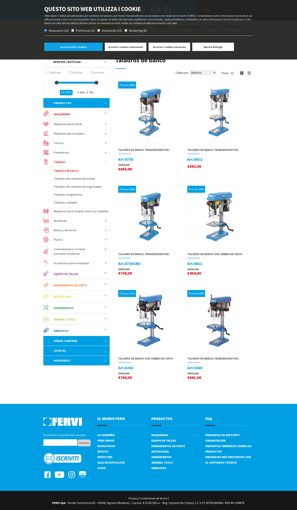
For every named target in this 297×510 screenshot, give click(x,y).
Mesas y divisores (65, 230)
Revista (102, 451)
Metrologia (62, 296)
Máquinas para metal (68, 124)
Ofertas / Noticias (79, 62)
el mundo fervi (111, 418)
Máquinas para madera (69, 133)
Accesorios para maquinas (71, 263)
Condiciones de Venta (153, 498)
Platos (58, 239)
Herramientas (64, 308)
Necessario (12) (59, 30)
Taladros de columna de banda (74, 178)
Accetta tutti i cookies (73, 47)
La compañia (106, 435)
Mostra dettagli (213, 47)
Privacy (133, 498)
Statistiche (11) (112, 30)
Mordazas (60, 220)
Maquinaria (62, 114)
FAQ (208, 418)
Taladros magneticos (68, 194)
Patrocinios (106, 446)
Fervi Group (106, 440)
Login (101, 468)
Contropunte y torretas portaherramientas (69, 251)
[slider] (57, 83)
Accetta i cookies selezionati (125, 47)
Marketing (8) (138, 30)
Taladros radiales (65, 202)
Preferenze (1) (85, 30)
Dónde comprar (80, 341)
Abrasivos (61, 331)
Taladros (60, 162)
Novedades (80, 360)
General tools (64, 319)
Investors (105, 457)
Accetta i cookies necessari (169, 47)
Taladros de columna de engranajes (77, 186)
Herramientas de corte (70, 285)
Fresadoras (61, 152)
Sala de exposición (111, 462)
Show (224, 73)
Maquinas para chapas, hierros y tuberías (81, 211)
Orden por (182, 72)
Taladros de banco (66, 170)
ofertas (80, 351)
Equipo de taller (66, 274)
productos (80, 103)
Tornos (58, 143)
